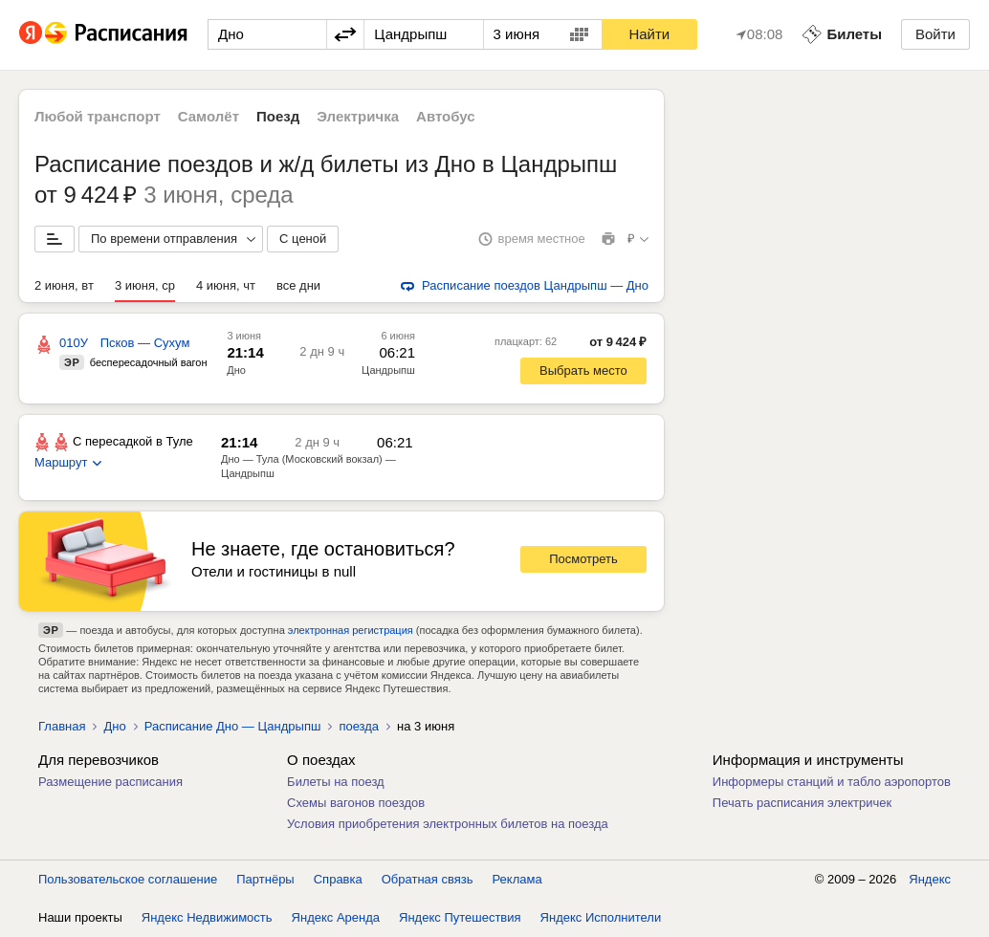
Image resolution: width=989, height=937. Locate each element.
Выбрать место (583, 370)
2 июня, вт (64, 285)
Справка (338, 879)
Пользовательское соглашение (127, 879)
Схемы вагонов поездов (356, 802)
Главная (61, 726)
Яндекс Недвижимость (207, 917)
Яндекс (930, 879)
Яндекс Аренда (336, 917)
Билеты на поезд (336, 781)
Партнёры (265, 879)
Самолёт (208, 116)
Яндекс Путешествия (460, 917)
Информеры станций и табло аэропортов (832, 781)
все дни (298, 285)
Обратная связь (427, 879)
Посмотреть (583, 559)
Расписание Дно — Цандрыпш (232, 726)
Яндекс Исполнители (601, 917)
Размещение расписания (110, 781)
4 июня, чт (225, 285)
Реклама (517, 879)
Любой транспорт (97, 116)
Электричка (358, 116)
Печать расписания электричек (802, 802)
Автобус (445, 116)
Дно (236, 370)
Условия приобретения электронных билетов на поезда (447, 824)
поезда (359, 726)
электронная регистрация (350, 630)
